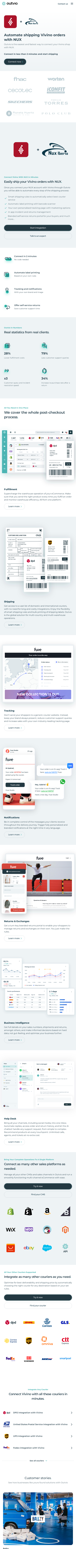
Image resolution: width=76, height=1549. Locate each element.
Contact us (63, 4)
